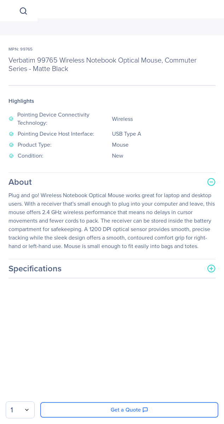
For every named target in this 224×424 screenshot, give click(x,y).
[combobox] (20, 409)
